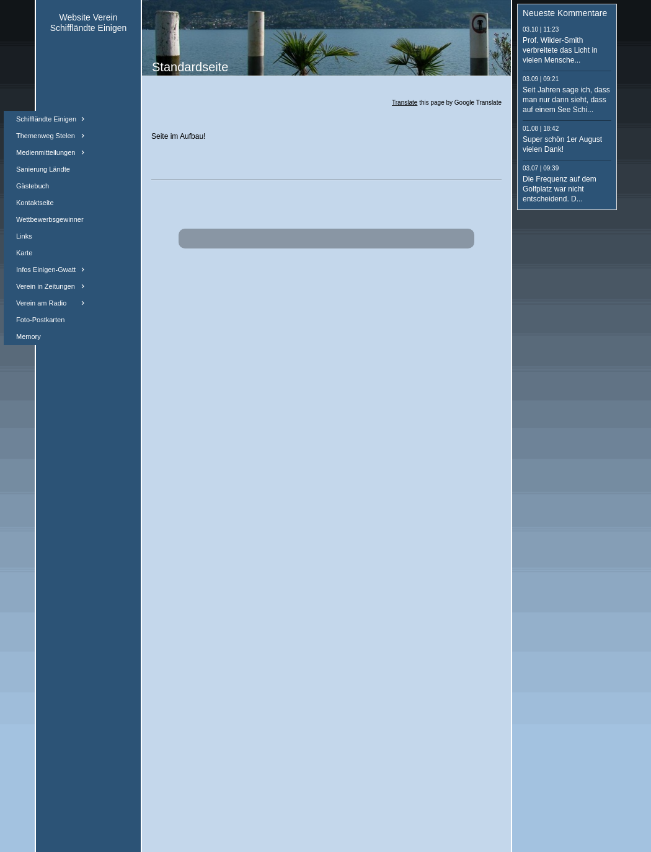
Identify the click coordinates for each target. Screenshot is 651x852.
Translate (404, 102)
